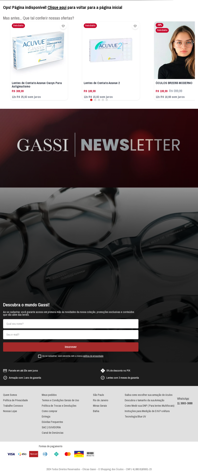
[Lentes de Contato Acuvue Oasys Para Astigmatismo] (39, 60)
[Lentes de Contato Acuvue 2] (111, 60)
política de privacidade (93, 356)
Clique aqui (57, 7)
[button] (91, 100)
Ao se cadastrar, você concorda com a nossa (72, 356)
